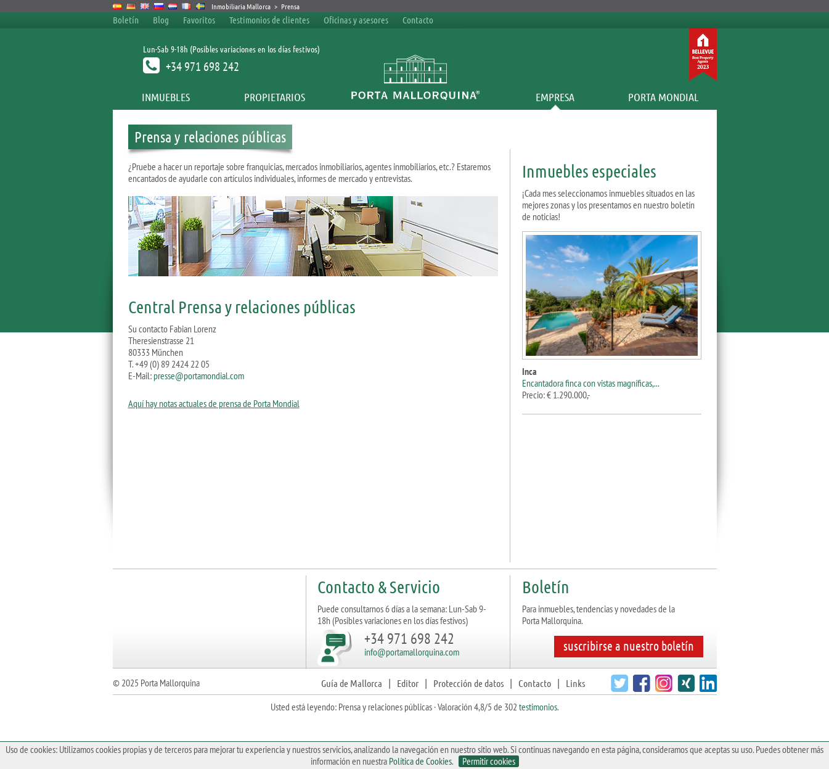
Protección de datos (468, 683)
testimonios (538, 707)
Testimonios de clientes (269, 19)
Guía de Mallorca (351, 683)
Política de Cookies (420, 761)
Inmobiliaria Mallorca (241, 6)
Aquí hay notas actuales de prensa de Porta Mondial (214, 403)
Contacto (417, 19)
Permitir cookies (488, 761)
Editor (408, 683)
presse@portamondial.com (198, 375)
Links (575, 683)
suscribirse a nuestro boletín (628, 645)
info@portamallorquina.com (411, 652)
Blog (161, 19)
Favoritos (199, 19)
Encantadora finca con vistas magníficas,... (591, 383)
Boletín (126, 19)
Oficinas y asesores (356, 19)
